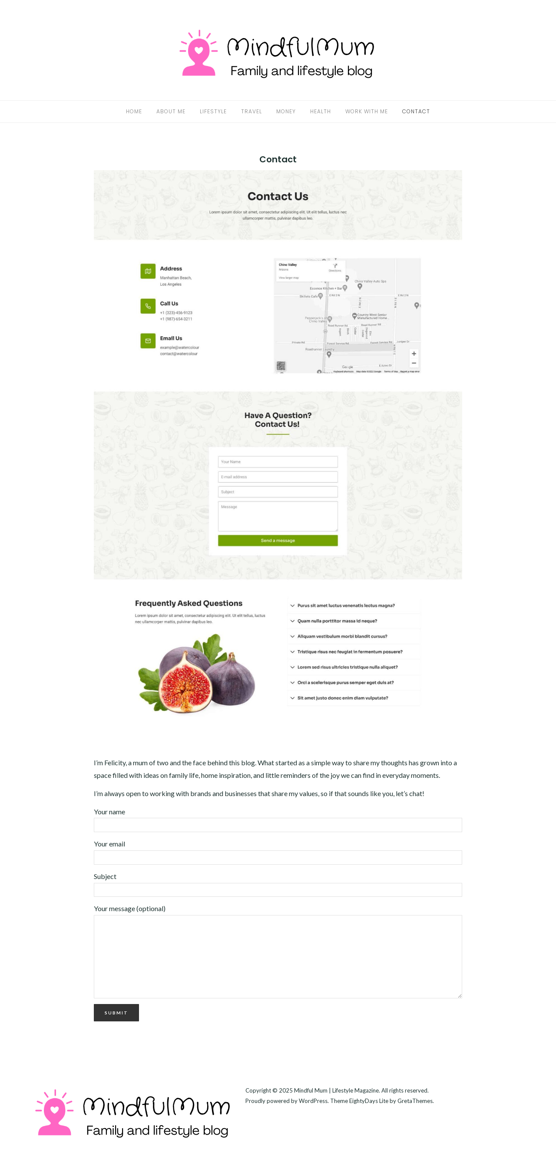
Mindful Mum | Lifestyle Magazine (336, 1090)
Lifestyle (213, 111)
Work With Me (366, 111)
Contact (416, 111)
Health (320, 111)
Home (134, 111)
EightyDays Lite (368, 1100)
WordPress (313, 1100)
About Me (170, 111)
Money (286, 111)
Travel (251, 111)
